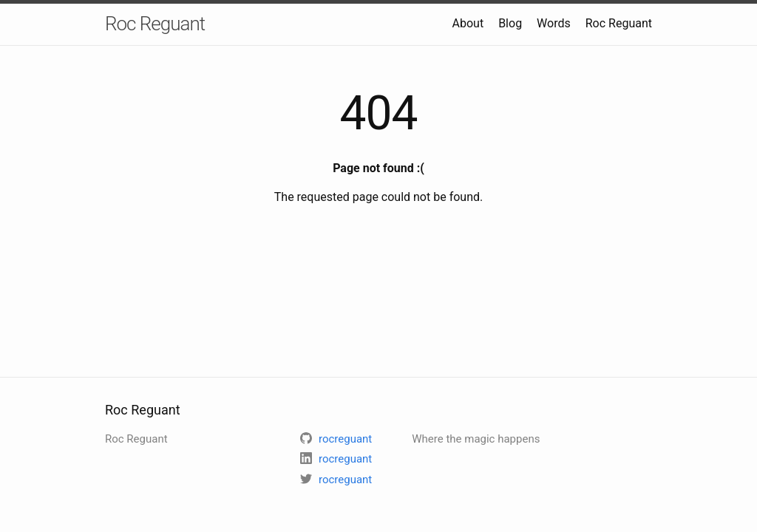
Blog (510, 23)
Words (554, 23)
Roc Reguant (155, 24)
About (468, 23)
